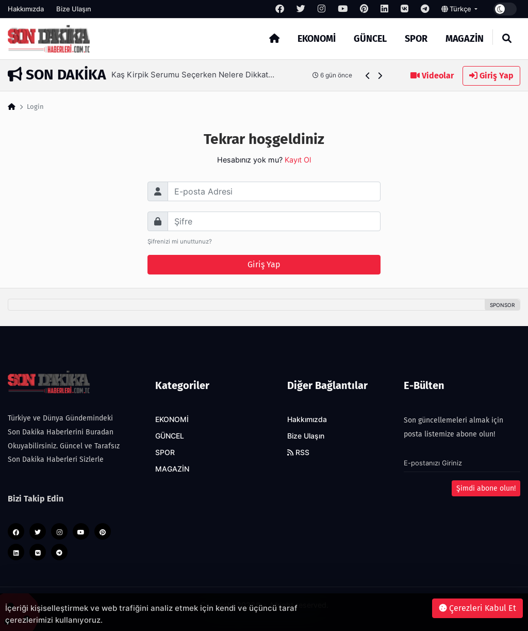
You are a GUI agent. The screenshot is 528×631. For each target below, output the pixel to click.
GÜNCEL (370, 38)
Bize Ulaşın (73, 9)
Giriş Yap (491, 75)
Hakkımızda (26, 9)
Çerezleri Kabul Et (477, 608)
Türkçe (457, 9)
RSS (298, 452)
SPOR (416, 38)
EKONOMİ (317, 38)
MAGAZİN (465, 38)
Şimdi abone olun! (486, 488)
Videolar (432, 75)
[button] (368, 75)
